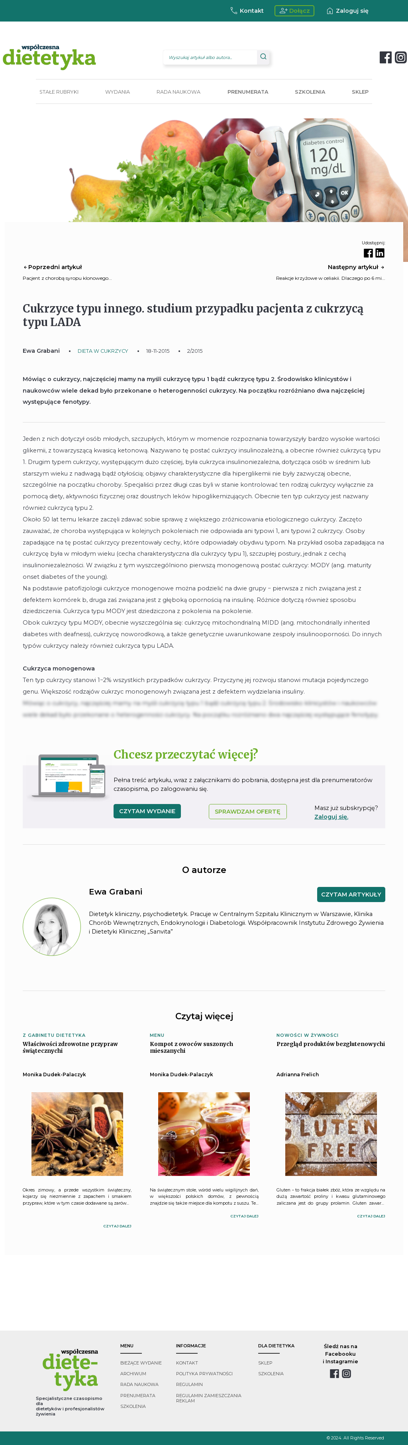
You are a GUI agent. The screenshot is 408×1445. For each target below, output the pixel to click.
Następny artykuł (356, 267)
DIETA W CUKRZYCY (103, 351)
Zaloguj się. (331, 816)
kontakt (187, 1363)
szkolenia (133, 1406)
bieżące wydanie (141, 1363)
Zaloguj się (347, 11)
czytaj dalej (117, 1226)
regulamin (189, 1384)
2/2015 (194, 351)
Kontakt (246, 11)
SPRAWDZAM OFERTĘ (247, 811)
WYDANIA (117, 92)
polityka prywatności (204, 1373)
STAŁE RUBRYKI (58, 92)
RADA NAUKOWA (178, 92)
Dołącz (294, 10)
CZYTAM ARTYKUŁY (351, 894)
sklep (265, 1363)
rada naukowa (139, 1384)
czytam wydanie (147, 811)
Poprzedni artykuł (52, 267)
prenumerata (137, 1395)
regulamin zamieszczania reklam (208, 1398)
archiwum (133, 1373)
